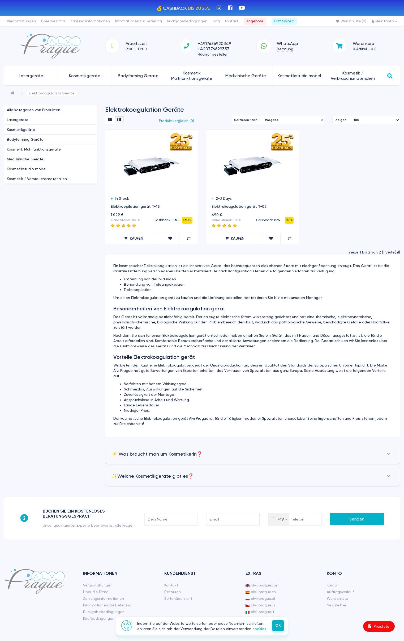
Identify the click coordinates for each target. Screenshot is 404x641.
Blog (216, 21)
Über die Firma (53, 21)
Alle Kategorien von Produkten (33, 110)
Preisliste (378, 626)
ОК (278, 625)
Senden (356, 519)
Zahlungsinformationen (90, 21)
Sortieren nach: (246, 120)
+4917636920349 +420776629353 (214, 46)
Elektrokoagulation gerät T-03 (239, 206)
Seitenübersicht (178, 598)
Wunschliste (337, 598)
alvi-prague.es (261, 592)
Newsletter (336, 605)
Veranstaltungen (21, 21)
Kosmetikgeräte (84, 75)
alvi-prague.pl (260, 598)
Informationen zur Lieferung (138, 21)
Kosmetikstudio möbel (299, 75)
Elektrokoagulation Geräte (52, 93)
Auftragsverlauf (340, 592)
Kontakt (231, 21)
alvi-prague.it (260, 612)
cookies (259, 629)
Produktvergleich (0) (176, 121)
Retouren (172, 592)
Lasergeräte (31, 75)
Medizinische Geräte (245, 75)
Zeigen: (341, 120)
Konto (332, 585)
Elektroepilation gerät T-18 (135, 206)
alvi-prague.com (263, 585)
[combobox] (278, 519)
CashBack (186, 8)
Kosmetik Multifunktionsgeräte (191, 75)
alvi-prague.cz (261, 605)
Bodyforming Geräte (138, 75)
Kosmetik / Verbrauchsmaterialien (353, 75)
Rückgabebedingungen (187, 21)
